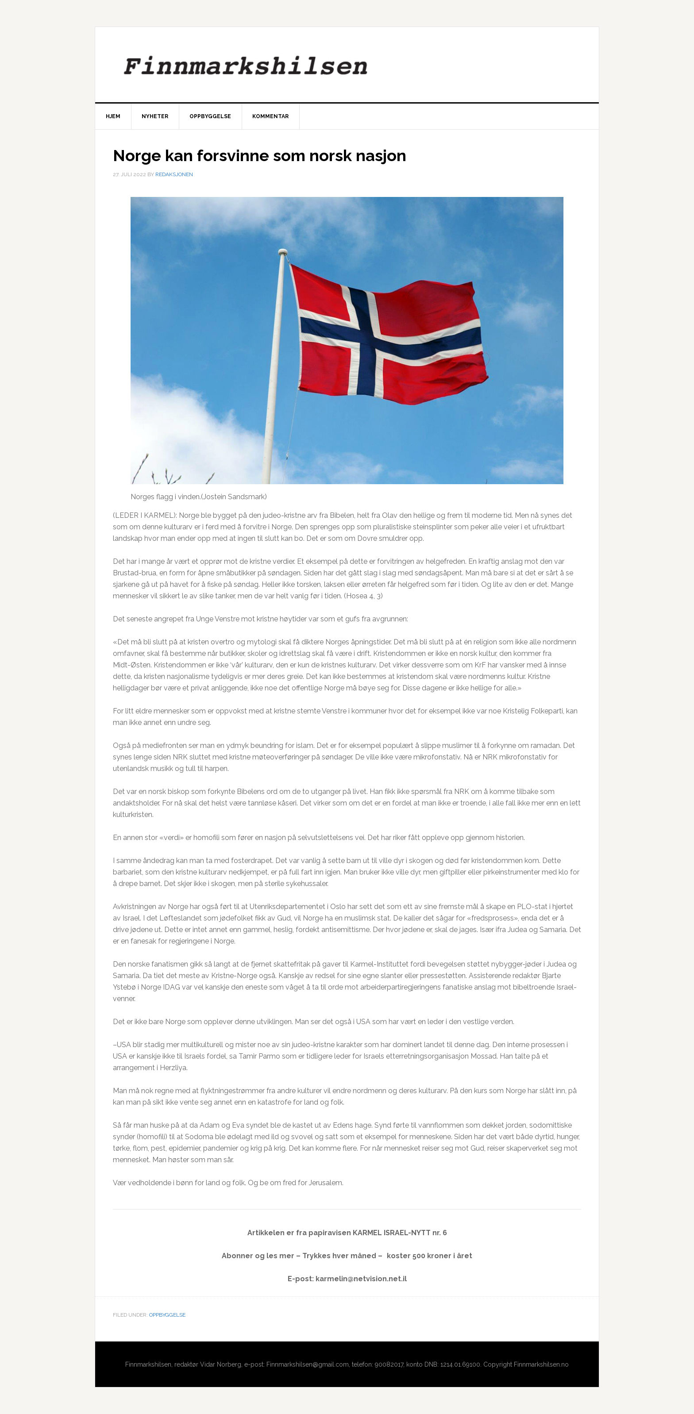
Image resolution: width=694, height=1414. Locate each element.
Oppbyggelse (167, 1315)
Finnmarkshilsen (347, 65)
